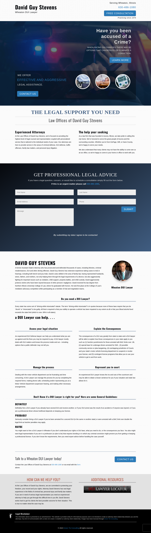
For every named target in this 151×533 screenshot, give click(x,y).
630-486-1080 (127, 7)
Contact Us (28, 94)
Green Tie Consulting (110, 519)
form (78, 465)
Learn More (120, 60)
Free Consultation (120, 13)
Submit (128, 209)
